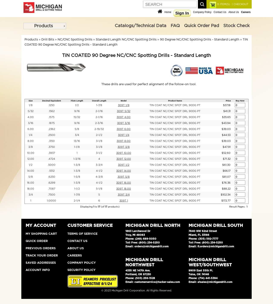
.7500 (51, 194)
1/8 (31, 105)
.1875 (52, 123)
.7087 (51, 188)
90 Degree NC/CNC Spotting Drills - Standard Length (199, 39)
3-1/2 (99, 153)
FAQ (175, 26)
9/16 (77, 111)
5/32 (30, 111)
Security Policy (81, 270)
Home (167, 12)
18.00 (30, 188)
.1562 (52, 111)
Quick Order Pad (201, 26)
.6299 (51, 183)
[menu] (44, 26)
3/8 (30, 147)
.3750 (51, 147)
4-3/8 (99, 177)
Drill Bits (47, 39)
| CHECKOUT (239, 4)
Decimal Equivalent (51, 100)
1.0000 (51, 200)
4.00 (31, 117)
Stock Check (236, 26)
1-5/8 (77, 177)
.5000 (51, 165)
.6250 (51, 177)
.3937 (51, 153)
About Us (233, 12)
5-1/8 (99, 188)
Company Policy (202, 12)
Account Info (38, 270)
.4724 (51, 159)
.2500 (51, 135)
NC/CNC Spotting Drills (75, 39)
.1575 (51, 117)
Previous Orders (41, 248)
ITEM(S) (223, 4)
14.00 (30, 171)
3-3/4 (99, 165)
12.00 (30, 159)
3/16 (30, 123)
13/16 (77, 141)
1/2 (77, 105)
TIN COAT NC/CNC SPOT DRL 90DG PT (175, 105)
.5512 (52, 171)
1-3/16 (77, 159)
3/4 (77, 135)
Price (228, 100)
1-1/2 (77, 188)
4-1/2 (99, 171)
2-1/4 (77, 200)
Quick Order (37, 241)
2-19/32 (99, 129)
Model (124, 100)
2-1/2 (99, 135)
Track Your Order (42, 255)
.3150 (51, 141)
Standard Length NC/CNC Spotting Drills (126, 39)
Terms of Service (82, 233)
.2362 (51, 129)
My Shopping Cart (41, 233)
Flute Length (77, 100)
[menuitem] (45, 26)
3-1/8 (99, 141)
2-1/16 (99, 111)
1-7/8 (99, 105)
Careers (74, 255)
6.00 (31, 129)
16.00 (30, 183)
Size (31, 100)
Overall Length (99, 100)
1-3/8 (77, 165)
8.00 (31, 141)
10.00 (30, 153)
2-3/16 (99, 123)
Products (43, 26)
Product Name (175, 100)
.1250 (51, 105)
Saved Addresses (41, 262)
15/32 (77, 117)
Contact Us (220, 12)
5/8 (77, 129)
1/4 (30, 135)
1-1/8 (77, 147)
